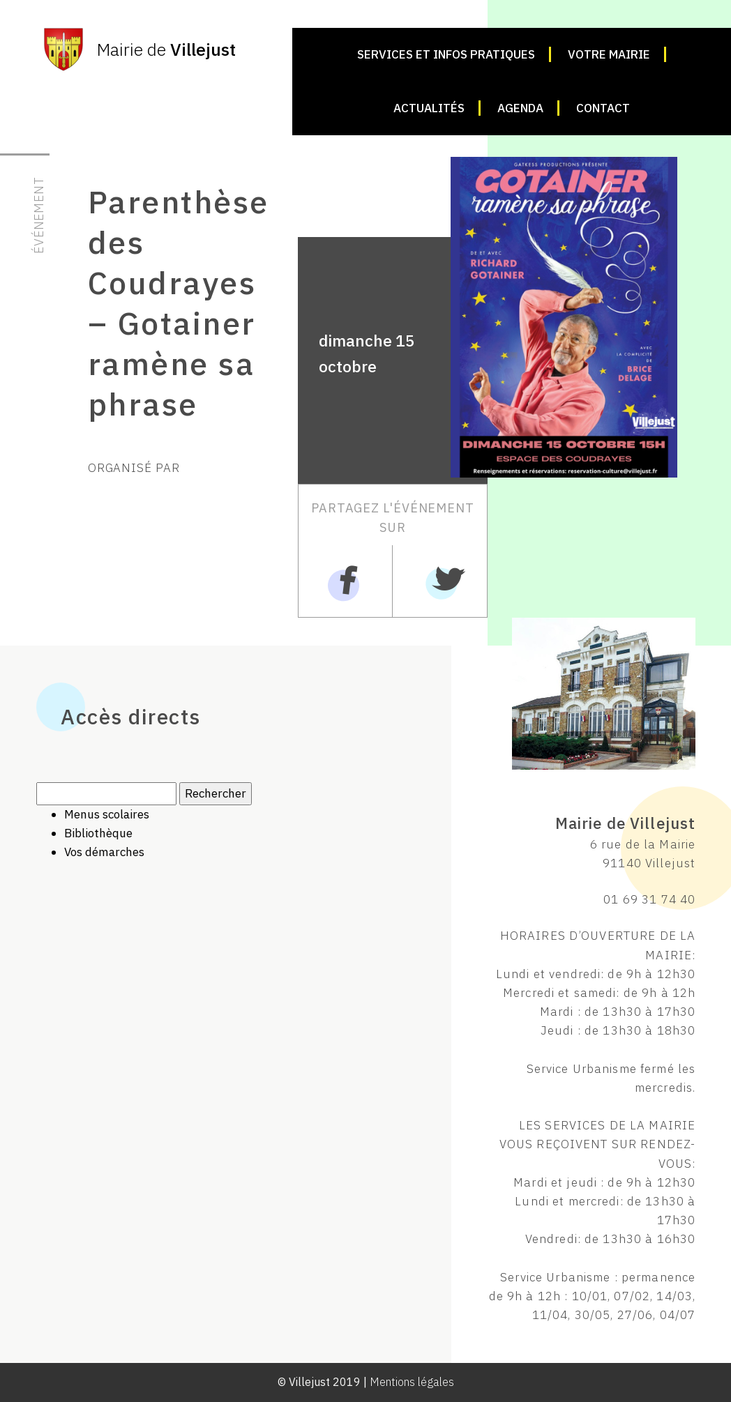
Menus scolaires (106, 814)
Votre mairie (609, 54)
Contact (603, 108)
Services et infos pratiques (446, 54)
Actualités (429, 108)
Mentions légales (412, 1382)
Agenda (520, 108)
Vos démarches (104, 852)
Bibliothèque (98, 833)
